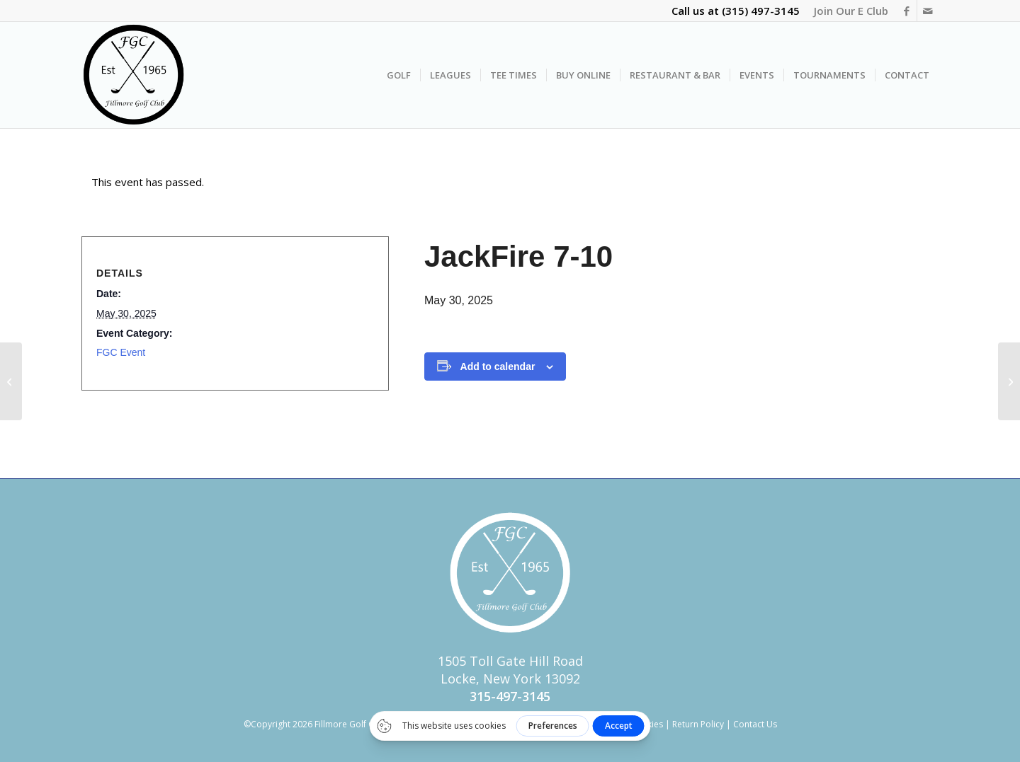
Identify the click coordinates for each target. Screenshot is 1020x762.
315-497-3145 (510, 696)
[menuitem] (847, 10)
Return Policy (698, 724)
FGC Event (120, 352)
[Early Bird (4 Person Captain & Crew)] (11, 381)
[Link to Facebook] (906, 10)
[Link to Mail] (928, 10)
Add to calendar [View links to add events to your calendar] (498, 366)
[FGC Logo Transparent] (133, 75)
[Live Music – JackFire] (1009, 381)
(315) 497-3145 (761, 11)
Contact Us (755, 724)
